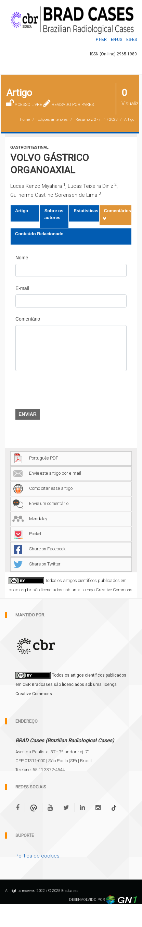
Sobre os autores (54, 214)
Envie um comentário (40, 503)
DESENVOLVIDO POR (103, 899)
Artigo (21, 210)
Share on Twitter (36, 564)
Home (25, 119)
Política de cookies (37, 856)
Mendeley (29, 518)
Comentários (117, 210)
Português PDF (35, 458)
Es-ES (131, 39)
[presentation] (67, 390)
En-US (116, 39)
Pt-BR (101, 39)
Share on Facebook (38, 548)
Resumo (96, 119)
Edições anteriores (53, 119)
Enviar (27, 414)
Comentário (27, 319)
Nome (21, 257)
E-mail (22, 288)
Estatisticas (86, 210)
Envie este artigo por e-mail (46, 473)
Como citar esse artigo (42, 488)
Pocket (26, 533)
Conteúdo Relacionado (39, 233)
